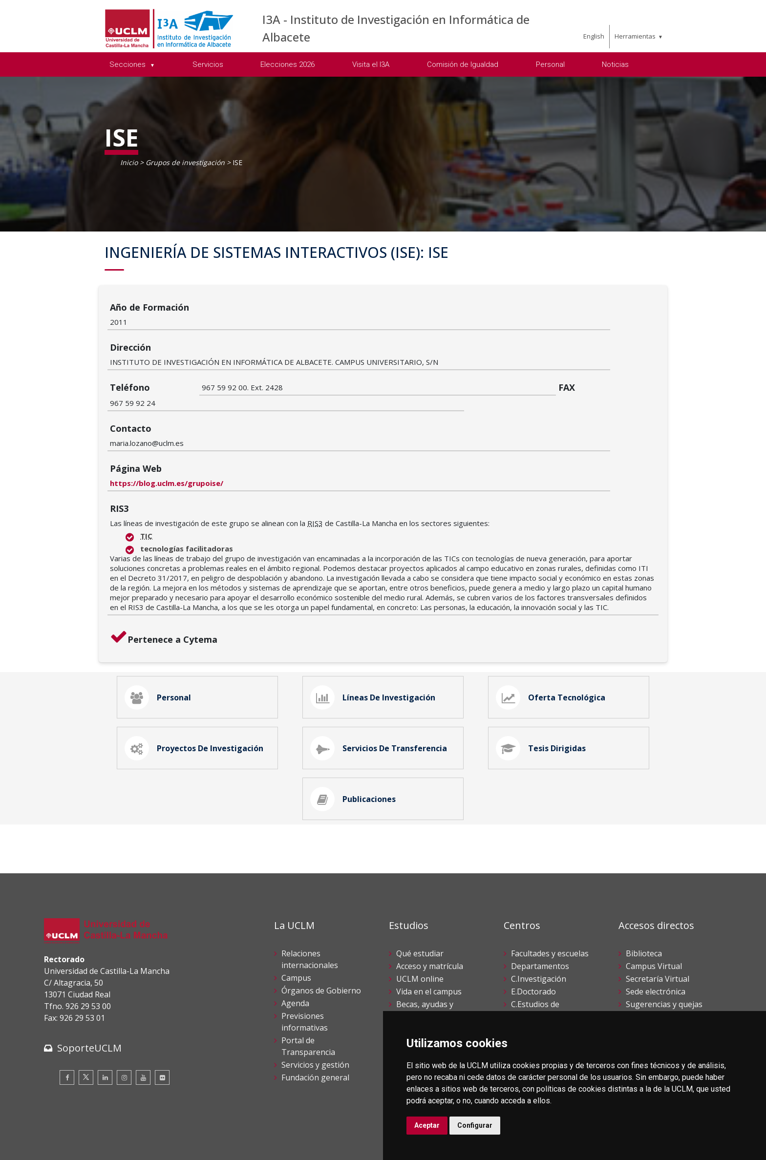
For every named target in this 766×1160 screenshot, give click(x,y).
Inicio (129, 162)
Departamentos (540, 903)
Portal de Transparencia (308, 983)
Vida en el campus (429, 929)
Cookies (98, 1134)
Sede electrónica (655, 929)
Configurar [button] (474, 1125)
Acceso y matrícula (429, 903)
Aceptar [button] (427, 1125)
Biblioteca (644, 891)
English (593, 36)
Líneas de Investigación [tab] (374, 625)
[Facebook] (67, 1015)
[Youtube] (143, 1015)
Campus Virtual (654, 903)
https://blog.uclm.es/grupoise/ (258, 409)
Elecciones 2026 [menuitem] (287, 64)
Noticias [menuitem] (615, 64)
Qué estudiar (420, 891)
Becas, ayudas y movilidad (424, 947)
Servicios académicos (434, 978)
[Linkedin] (105, 1015)
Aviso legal (61, 1134)
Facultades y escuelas (550, 891)
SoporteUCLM (89, 985)
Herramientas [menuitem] (635, 36)
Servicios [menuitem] (207, 64)
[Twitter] (86, 1015)
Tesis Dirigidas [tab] (543, 680)
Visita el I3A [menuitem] (370, 64)
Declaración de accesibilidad (88, 1145)
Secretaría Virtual (657, 916)
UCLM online (420, 916)
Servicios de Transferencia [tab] (380, 680)
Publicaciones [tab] (355, 734)
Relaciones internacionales (309, 897)
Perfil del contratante (664, 978)
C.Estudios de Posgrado (535, 947)
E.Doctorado (533, 929)
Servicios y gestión (315, 1002)
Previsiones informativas (304, 959)
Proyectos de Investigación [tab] (196, 680)
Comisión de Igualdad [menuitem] (462, 64)
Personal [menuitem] (550, 64)
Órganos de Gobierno (321, 928)
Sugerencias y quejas (664, 941)
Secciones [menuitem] (128, 64)
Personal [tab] (160, 625)
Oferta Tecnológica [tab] (552, 625)
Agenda (295, 940)
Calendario (416, 966)
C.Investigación (538, 916)
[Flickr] (162, 1015)
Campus (296, 915)
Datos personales (147, 1134)
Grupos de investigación (185, 162)
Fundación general (315, 1015)
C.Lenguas (530, 966)
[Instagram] (124, 1015)
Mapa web (156, 1145)
